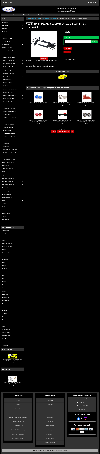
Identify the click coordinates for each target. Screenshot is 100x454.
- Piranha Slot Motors (7, 82)
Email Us (82, 409)
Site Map (50, 430)
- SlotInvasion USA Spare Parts (9, 149)
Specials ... (4, 216)
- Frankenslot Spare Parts (8, 66)
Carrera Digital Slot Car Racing (18, 430)
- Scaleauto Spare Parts (12, 98)
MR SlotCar (5, 272)
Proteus (4, 291)
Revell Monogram (6, 300)
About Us (18, 400)
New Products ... (6, 219)
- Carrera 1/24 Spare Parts (12, 51)
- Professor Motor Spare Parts (9, 89)
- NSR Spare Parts (12, 76)
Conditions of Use (50, 421)
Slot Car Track (12, 44)
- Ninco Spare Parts (7, 79)
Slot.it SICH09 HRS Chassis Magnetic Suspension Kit (12, 380)
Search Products (32, 14)
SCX (3, 316)
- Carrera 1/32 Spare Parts (12, 54)
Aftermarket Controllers (7, 168)
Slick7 (3, 319)
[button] (93, 3)
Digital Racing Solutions (7, 246)
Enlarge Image (43, 58)
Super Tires (5, 339)
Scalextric (4, 313)
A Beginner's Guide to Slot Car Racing (18, 417)
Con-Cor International (7, 243)
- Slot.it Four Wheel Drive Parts (9, 117)
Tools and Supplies (6, 191)
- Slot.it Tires (5, 143)
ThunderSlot (5, 345)
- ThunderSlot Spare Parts (12, 159)
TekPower (4, 342)
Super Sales (5, 22)
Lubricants (4, 172)
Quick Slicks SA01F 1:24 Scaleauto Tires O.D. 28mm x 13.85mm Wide (12, 357)
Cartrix (3, 240)
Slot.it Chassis (53, 18)
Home (5, 2)
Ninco (3, 275)
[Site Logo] (17, 8)
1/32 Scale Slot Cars (12, 38)
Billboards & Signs (6, 194)
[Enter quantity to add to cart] (78, 41)
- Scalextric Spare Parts (12, 101)
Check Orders (50, 404)
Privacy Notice (50, 417)
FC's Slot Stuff (5, 253)
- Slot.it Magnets (6, 130)
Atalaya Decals (5, 230)
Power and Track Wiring (12, 187)
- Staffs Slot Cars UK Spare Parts (12, 152)
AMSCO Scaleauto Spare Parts (12, 162)
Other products (62, 82)
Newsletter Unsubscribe (50, 442)
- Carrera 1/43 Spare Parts (12, 57)
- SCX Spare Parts (6, 156)
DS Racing (4, 249)
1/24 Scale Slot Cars (12, 35)
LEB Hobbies (5, 268)
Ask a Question (67, 48)
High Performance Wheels (12, 184)
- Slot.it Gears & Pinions (8, 121)
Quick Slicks (5, 294)
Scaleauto (4, 310)
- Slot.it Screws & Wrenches (9, 136)
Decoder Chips (5, 165)
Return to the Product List (63, 131)
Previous (54, 131)
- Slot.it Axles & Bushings (8, 108)
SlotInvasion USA (6, 329)
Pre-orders (12, 28)
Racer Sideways (6, 297)
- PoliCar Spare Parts (12, 86)
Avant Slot (4, 233)
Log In (10, 2)
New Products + (8, 350)
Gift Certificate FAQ (50, 434)
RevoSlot (4, 303)
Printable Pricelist (50, 425)
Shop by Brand (10, 14)
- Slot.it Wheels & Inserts (8, 140)
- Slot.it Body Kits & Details (9, 111)
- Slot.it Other (5, 146)
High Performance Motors (12, 178)
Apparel (4, 203)
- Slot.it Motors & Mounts (8, 133)
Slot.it (3, 326)
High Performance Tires (12, 181)
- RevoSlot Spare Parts (12, 92)
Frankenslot (5, 259)
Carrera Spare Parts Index (18, 434)
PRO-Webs (65, 450)
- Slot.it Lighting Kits (7, 127)
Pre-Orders (18, 14)
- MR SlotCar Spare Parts (12, 73)
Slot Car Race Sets (12, 31)
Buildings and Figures (7, 197)
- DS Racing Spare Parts (12, 60)
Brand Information (18, 413)
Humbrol (4, 265)
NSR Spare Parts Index (18, 425)
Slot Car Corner (5, 323)
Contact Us (40, 14)
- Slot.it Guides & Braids (8, 124)
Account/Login (50, 400)
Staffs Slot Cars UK (6, 332)
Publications (12, 207)
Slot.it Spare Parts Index (18, 438)
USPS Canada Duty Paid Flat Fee (9, 210)
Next (72, 131)
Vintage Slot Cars (12, 41)
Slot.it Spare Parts (45, 18)
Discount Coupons (50, 438)
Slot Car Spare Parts (35, 18)
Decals (12, 200)
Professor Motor (6, 288)
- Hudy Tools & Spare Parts (8, 70)
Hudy (3, 262)
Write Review (67, 52)
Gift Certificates (6, 213)
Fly (3, 256)
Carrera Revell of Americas (8, 237)
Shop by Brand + (8, 227)
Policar (4, 284)
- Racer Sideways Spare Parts (12, 95)
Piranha (4, 281)
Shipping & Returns (50, 408)
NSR (3, 278)
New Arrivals (12, 25)
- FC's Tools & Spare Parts (12, 63)
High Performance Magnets (8, 175)
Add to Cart (94, 41)
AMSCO (24, 14)
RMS (3, 307)
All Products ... (5, 222)
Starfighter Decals (6, 335)
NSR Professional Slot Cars (18, 421)
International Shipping (50, 413)
